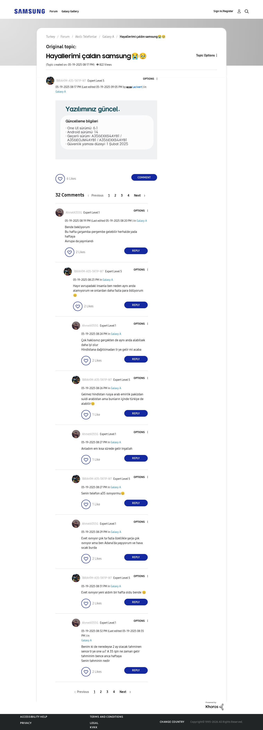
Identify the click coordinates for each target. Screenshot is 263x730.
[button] (150, 79)
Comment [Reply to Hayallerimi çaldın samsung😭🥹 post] (144, 177)
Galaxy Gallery (70, 11)
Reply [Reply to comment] (136, 250)
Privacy (25, 723)
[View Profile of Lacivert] (137, 87)
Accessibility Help (33, 716)
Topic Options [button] (205, 55)
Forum (54, 11)
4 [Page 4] (128, 195)
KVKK (93, 727)
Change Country (172, 722)
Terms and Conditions (106, 716)
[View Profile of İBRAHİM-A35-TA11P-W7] (71, 80)
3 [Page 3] (122, 195)
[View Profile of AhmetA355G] (74, 212)
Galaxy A (60, 91)
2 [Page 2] (115, 195)
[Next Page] (140, 195)
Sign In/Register (223, 11)
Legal (94, 723)
